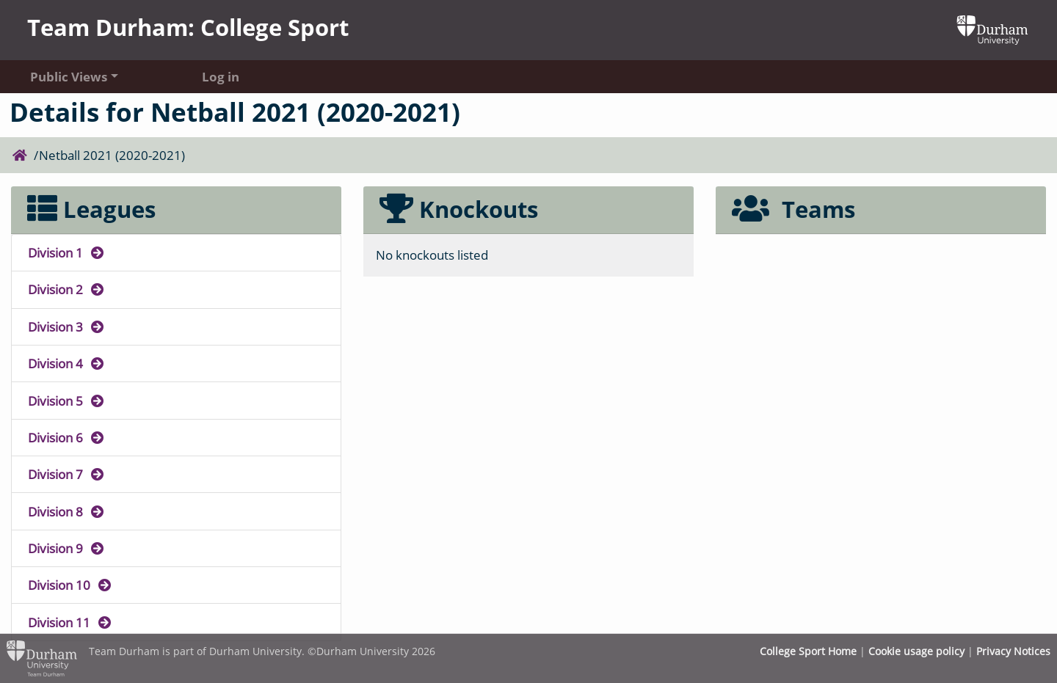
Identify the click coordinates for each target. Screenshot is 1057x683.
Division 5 (66, 400)
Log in (220, 76)
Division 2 (66, 289)
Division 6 (66, 437)
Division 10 (70, 584)
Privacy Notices (1013, 651)
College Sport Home (808, 651)
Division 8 (66, 511)
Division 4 (66, 363)
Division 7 (66, 474)
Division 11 (70, 622)
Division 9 (66, 548)
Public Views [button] (68, 76)
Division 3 (66, 326)
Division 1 (66, 252)
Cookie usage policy (916, 651)
